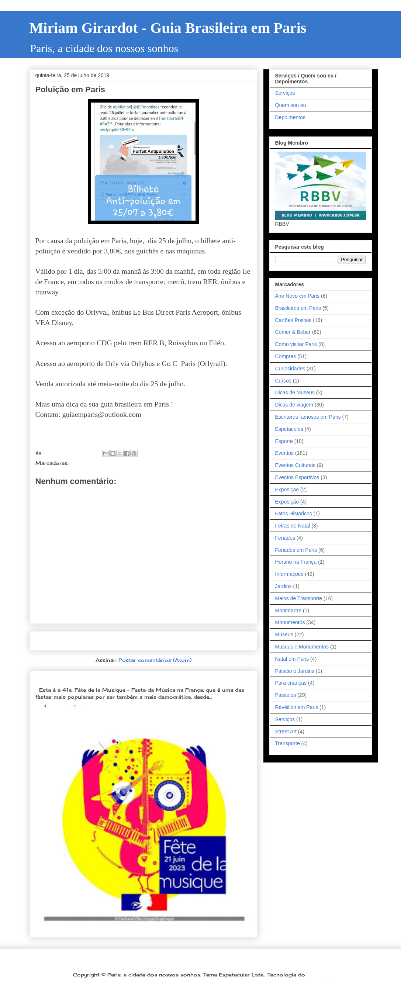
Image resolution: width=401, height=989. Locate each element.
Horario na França (296, 562)
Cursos (283, 381)
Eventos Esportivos (297, 477)
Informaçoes (289, 574)
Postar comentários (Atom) (154, 660)
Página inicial (145, 640)
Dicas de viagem (294, 405)
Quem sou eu (290, 105)
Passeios (285, 695)
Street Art (286, 731)
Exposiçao (287, 489)
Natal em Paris (292, 659)
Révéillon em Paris (296, 707)
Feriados (285, 538)
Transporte (287, 743)
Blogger (317, 975)
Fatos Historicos (293, 513)
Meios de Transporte (98, 463)
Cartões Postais (293, 320)
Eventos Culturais (295, 465)
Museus (284, 634)
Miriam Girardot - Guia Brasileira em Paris (168, 28)
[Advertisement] (143, 566)
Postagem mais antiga (216, 640)
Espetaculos (289, 429)
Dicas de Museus (295, 392)
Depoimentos (290, 117)
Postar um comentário (74, 494)
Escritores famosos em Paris (308, 417)
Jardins (283, 586)
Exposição (287, 502)
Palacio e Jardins (295, 671)
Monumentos (290, 622)
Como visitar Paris (296, 344)
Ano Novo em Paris (297, 296)
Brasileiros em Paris (298, 308)
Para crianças (291, 683)
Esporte (284, 441)
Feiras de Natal (292, 526)
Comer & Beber (293, 332)
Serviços (285, 93)
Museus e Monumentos (302, 647)
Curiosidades (290, 368)
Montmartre (288, 610)
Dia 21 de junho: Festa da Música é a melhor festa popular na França (136, 677)
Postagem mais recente (73, 640)
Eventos (284, 453)
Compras (285, 356)
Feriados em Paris (296, 550)
